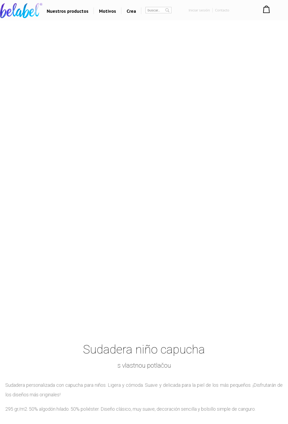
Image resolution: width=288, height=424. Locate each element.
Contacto (222, 10)
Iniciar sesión (199, 10)
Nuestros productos (67, 11)
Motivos (107, 11)
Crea (131, 11)
